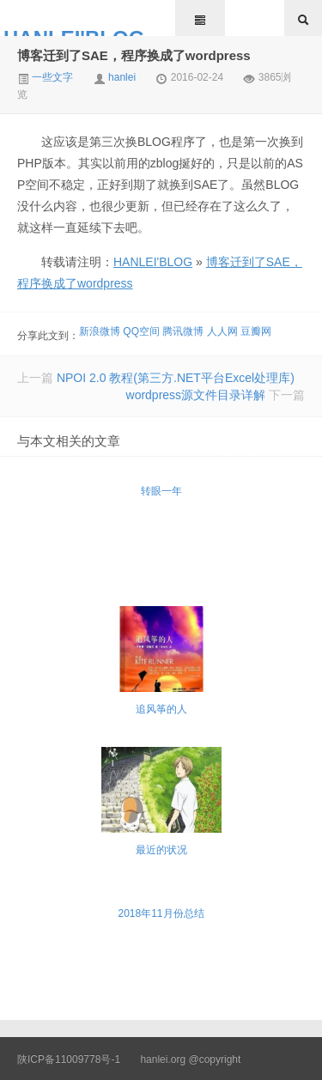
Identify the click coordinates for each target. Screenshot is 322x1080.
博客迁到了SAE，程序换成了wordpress (134, 55)
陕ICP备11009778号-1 (68, 1059)
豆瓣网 (255, 331)
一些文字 (45, 77)
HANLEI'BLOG (73, 31)
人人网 (222, 331)
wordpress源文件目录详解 (196, 395)
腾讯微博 (183, 331)
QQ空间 (141, 331)
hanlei (122, 77)
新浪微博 (99, 331)
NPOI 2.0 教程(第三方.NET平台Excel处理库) (176, 378)
